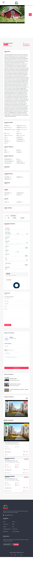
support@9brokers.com (9, 515)
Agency (6, 454)
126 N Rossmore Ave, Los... (11, 460)
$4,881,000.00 (8, 488)
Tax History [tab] (7, 215)
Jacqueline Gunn (8, 490)
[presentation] (12, 321)
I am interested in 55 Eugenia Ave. (16, 358)
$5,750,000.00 (8, 470)
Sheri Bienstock (8, 472)
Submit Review (7, 324)
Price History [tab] (13, 215)
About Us (4, 526)
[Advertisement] (15, 30)
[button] (16, 22)
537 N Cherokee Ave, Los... (11, 478)
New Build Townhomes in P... (12, 442)
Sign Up (13, 521)
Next (27, 398)
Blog (13, 526)
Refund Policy (5, 531)
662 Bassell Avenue (7, 46)
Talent (4, 521)
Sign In (13, 524)
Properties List (5, 524)
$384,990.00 (8, 452)
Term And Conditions (15, 531)
